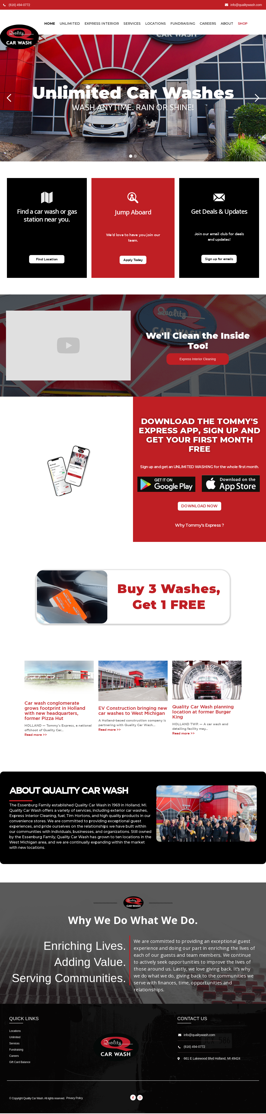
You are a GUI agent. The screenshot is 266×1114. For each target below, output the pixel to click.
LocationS (155, 23)
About (227, 23)
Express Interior (102, 23)
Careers (208, 23)
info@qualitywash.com (199, 1035)
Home (49, 23)
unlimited (70, 23)
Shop (243, 23)
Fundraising (182, 23)
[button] (9, 98)
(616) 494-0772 (194, 1047)
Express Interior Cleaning (197, 359)
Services (132, 23)
